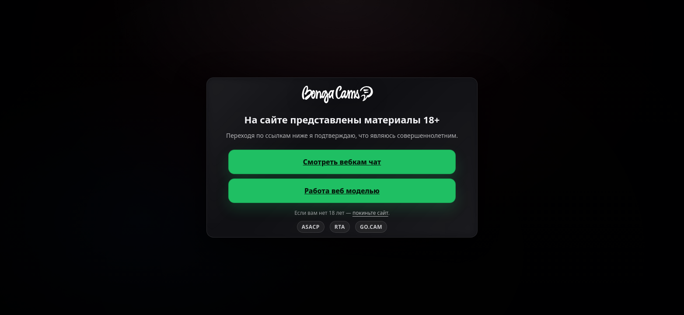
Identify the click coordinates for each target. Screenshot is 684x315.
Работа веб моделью (342, 191)
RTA (340, 227)
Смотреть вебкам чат (342, 162)
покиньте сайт (370, 213)
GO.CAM (371, 227)
